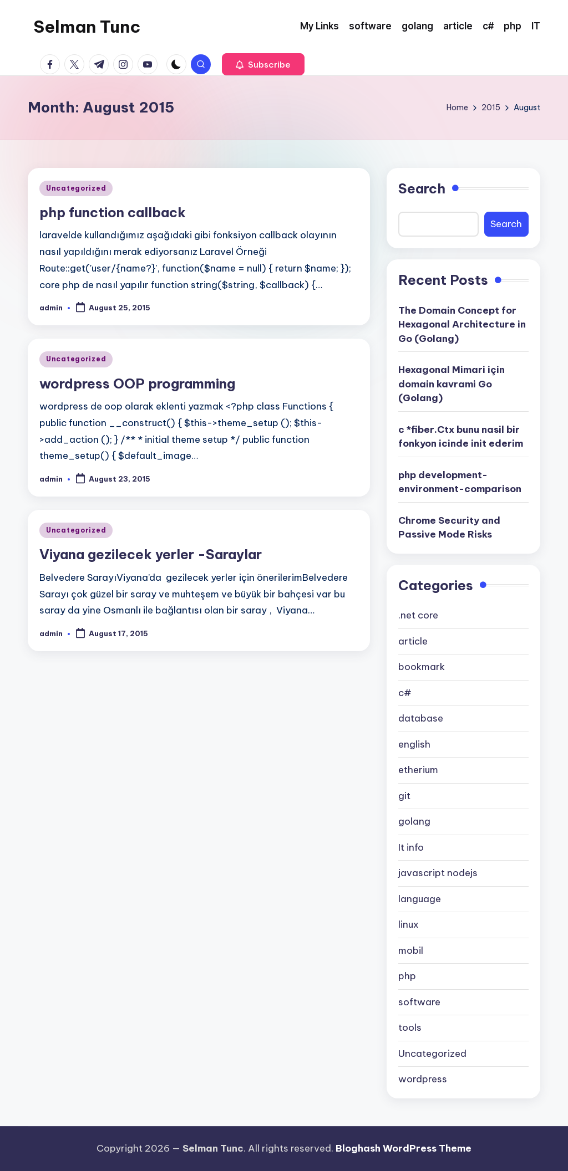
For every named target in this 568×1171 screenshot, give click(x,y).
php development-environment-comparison (459, 482)
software (419, 1002)
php (407, 976)
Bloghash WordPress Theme (403, 1148)
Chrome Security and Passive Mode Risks (449, 527)
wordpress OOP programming (137, 383)
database (420, 718)
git (404, 796)
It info (411, 847)
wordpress (422, 1079)
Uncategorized (76, 188)
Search (421, 188)
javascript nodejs (438, 873)
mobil (410, 950)
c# (405, 693)
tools (410, 1027)
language (419, 899)
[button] (263, 64)
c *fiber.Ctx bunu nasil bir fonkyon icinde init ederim (460, 436)
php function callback (112, 212)
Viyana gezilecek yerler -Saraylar (150, 554)
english (414, 744)
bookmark (421, 667)
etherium (418, 770)
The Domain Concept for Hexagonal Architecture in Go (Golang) (462, 324)
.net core (418, 615)
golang (414, 821)
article (413, 641)
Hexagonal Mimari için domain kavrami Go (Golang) (451, 384)
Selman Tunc (86, 26)
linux (408, 924)
